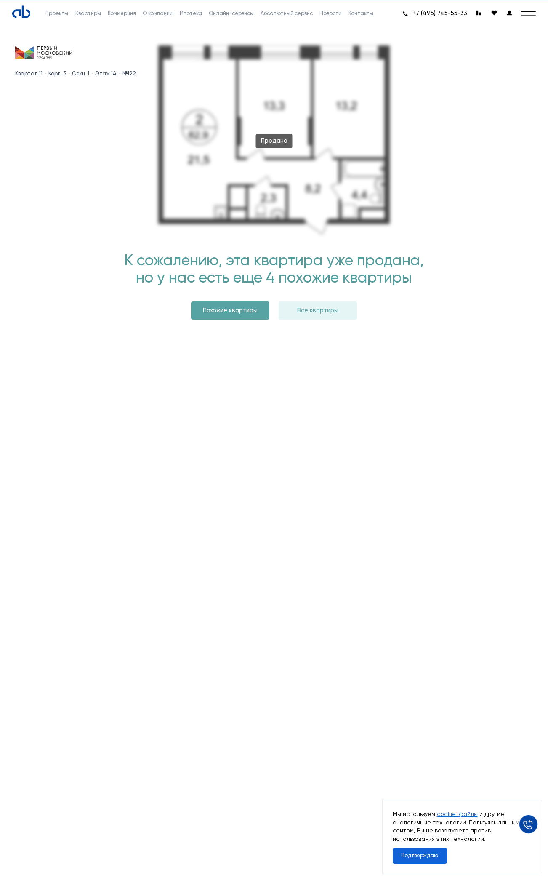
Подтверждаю (419, 855)
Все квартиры (317, 310)
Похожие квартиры (230, 310)
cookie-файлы (457, 814)
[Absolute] (21, 12)
